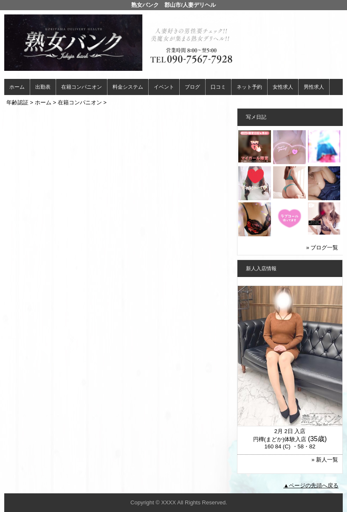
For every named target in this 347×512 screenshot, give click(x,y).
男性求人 (314, 87)
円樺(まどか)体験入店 (280, 439)
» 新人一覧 (324, 459)
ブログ (192, 87)
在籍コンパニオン (81, 87)
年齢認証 (17, 102)
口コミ (218, 87)
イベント (164, 87)
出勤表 (43, 87)
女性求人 (283, 87)
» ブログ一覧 (322, 247)
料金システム (128, 87)
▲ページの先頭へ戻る (311, 485)
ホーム (17, 87)
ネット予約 (249, 87)
